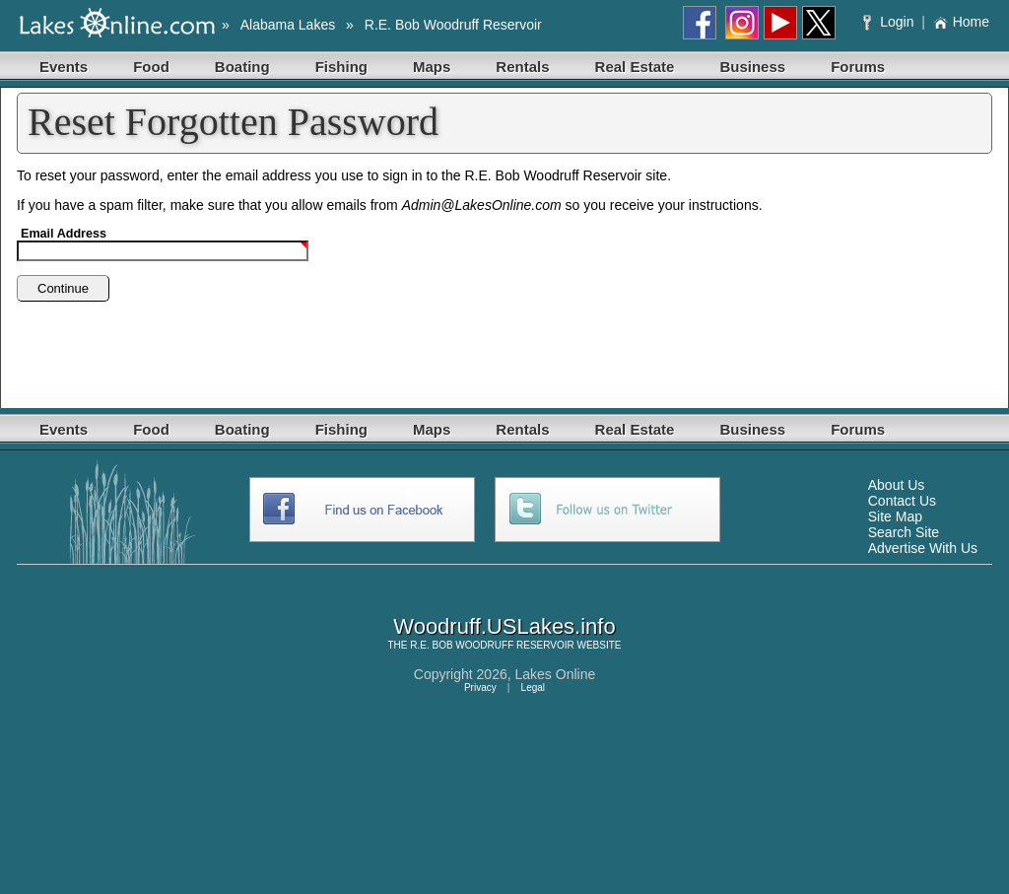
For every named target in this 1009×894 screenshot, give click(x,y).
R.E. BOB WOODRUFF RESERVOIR (492, 645)
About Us (896, 485)
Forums (858, 66)
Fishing (341, 66)
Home (961, 22)
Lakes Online (555, 674)
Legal (533, 687)
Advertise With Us (922, 548)
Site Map (895, 516)
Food (151, 66)
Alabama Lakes (288, 25)
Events (63, 66)
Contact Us (902, 501)
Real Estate (635, 66)
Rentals (522, 66)
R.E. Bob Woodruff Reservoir (453, 25)
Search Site (903, 532)
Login (890, 22)
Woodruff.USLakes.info (504, 626)
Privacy (480, 687)
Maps (431, 66)
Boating (242, 66)
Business (752, 66)
